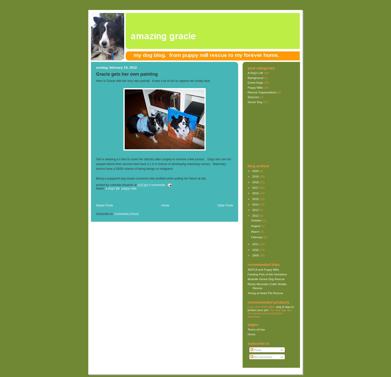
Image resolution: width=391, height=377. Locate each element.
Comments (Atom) (126, 214)
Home (165, 205)
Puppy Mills (128, 188)
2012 (255, 215)
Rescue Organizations (262, 92)
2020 (255, 171)
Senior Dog (255, 102)
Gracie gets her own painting (127, 74)
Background (255, 77)
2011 (255, 244)
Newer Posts (104, 205)
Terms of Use (256, 329)
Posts (256, 350)
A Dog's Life (112, 188)
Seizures (253, 97)
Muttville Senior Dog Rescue (266, 279)
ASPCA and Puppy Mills (263, 269)
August (256, 225)
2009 (255, 255)
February (257, 237)
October (256, 220)
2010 (255, 249)
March (255, 231)
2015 (255, 198)
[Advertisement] (154, 198)
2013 (255, 209)
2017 (255, 187)
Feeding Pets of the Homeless (267, 274)
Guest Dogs (255, 82)
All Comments (261, 357)
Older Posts (225, 205)
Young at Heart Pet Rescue (265, 293)
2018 (255, 182)
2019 (255, 176)
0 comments (157, 185)
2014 (255, 204)
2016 (255, 193)
